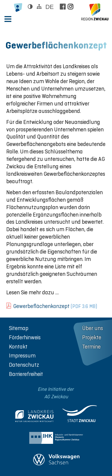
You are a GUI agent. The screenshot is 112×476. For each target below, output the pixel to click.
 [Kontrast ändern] (30, 6)
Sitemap (18, 328)
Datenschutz (24, 365)
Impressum (22, 355)
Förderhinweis (25, 337)
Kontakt (18, 346)
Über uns (92, 328)
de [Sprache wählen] (49, 7)
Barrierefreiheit (26, 374)
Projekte (91, 337)
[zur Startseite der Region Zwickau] (95, 12)
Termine (91, 346)
